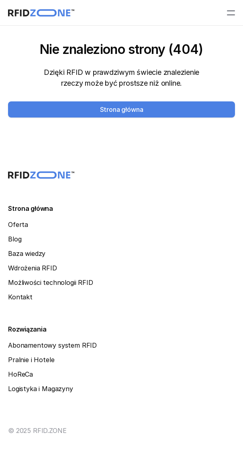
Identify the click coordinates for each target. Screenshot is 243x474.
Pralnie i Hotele (31, 360)
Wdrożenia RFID (32, 268)
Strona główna (30, 208)
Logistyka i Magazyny (40, 389)
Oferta (18, 225)
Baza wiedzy (26, 253)
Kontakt (20, 297)
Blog (14, 239)
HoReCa (20, 374)
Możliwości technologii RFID (50, 282)
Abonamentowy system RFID (52, 345)
